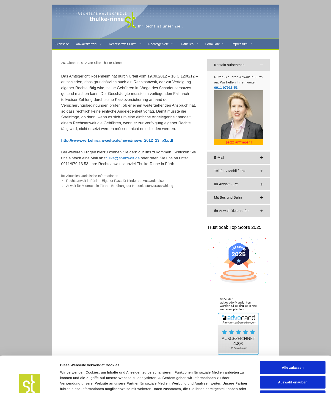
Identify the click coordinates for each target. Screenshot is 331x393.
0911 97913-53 (226, 87)
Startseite (62, 44)
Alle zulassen (292, 333)
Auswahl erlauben (292, 348)
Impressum (244, 44)
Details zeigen (243, 384)
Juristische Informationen (99, 176)
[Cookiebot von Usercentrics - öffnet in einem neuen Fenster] (30, 384)
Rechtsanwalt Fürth (127, 44)
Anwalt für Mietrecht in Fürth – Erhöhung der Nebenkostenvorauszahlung (119, 186)
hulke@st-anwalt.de (122, 158)
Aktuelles (191, 44)
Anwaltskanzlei (90, 44)
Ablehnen (293, 363)
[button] (238, 65)
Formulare (216, 44)
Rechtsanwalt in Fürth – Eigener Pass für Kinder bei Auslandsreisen (116, 181)
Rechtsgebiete (162, 44)
